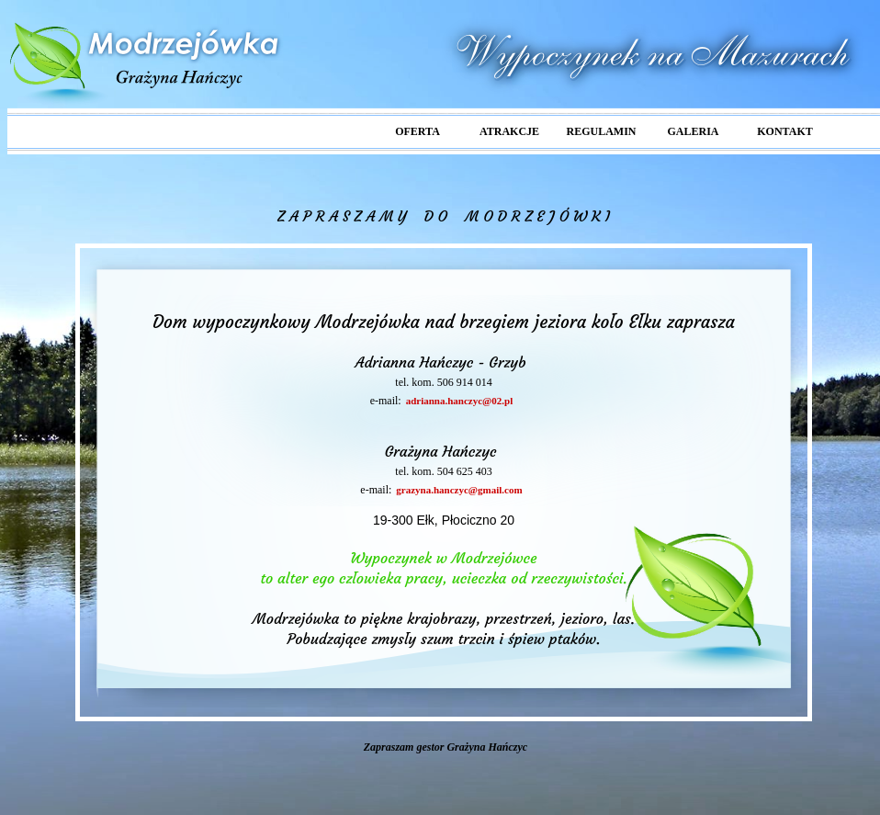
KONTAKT (784, 131)
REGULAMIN (601, 131)
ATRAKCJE (509, 131)
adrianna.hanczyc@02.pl (459, 400)
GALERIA (692, 131)
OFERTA (417, 131)
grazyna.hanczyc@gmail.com (459, 489)
